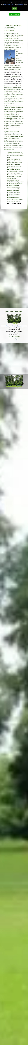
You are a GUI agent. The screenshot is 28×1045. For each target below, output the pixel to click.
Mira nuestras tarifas (13, 326)
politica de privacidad (8, 4)
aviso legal (20, 4)
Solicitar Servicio (14, 14)
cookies (12, 1)
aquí (21, 326)
